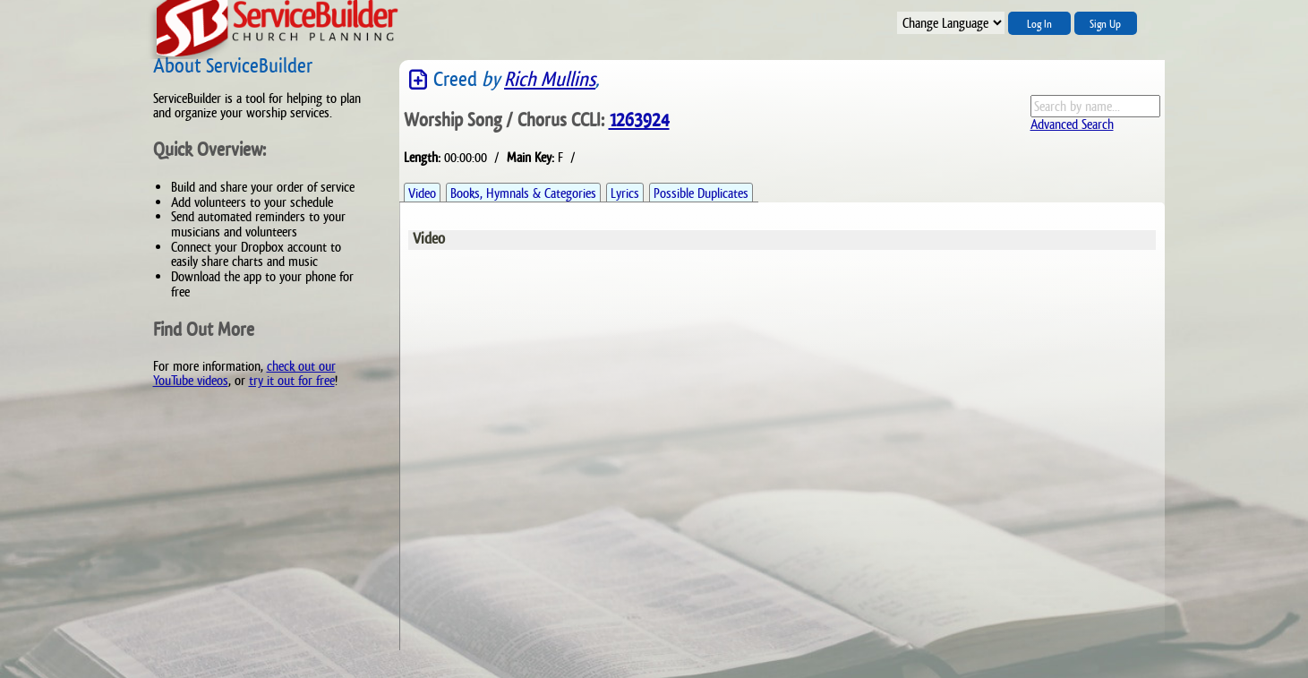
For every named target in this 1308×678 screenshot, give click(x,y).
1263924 (639, 120)
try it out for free (292, 380)
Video (422, 193)
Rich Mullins (549, 79)
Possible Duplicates (701, 193)
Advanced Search (1072, 124)
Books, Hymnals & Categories (523, 193)
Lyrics (625, 193)
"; (951, 23)
